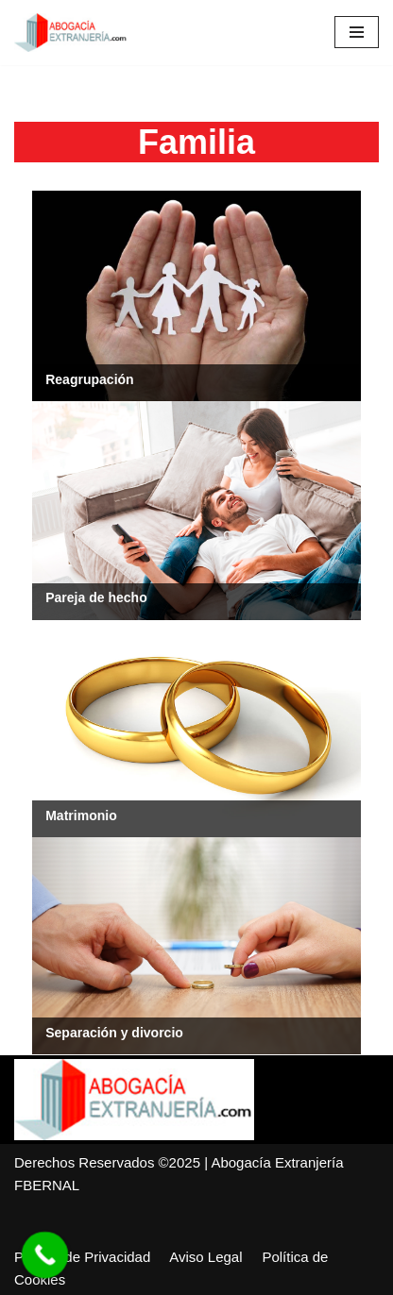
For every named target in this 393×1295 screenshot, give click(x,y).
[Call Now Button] (45, 1255)
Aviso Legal (205, 1257)
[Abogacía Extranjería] (71, 32)
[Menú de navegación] (356, 32)
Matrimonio (81, 815)
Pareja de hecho (96, 597)
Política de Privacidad (82, 1257)
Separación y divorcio (114, 1032)
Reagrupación (89, 379)
